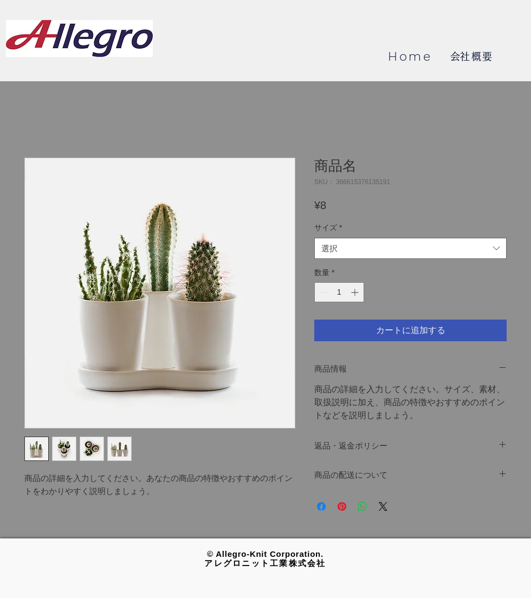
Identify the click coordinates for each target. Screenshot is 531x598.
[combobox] (410, 248)
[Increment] (355, 292)
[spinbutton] (339, 292)
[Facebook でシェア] (321, 506)
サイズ (328, 227)
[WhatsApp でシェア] (362, 506)
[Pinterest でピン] (341, 506)
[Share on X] (383, 506)
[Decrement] (322, 292)
